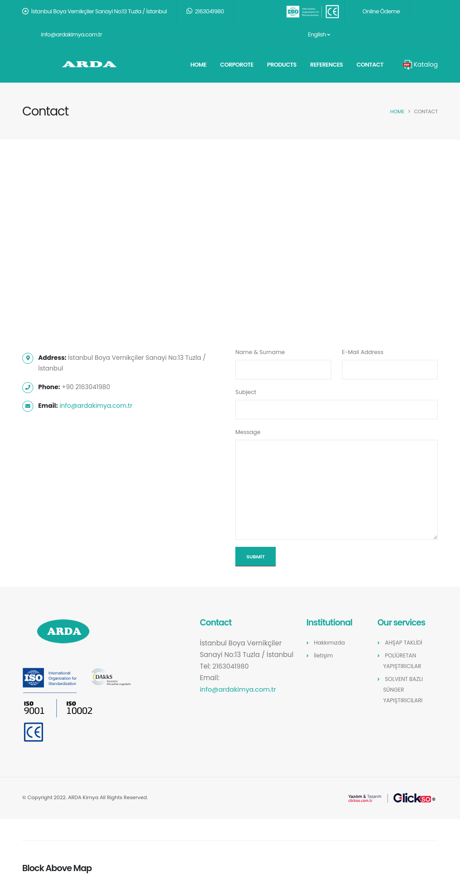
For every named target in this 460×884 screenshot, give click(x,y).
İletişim (323, 655)
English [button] (318, 34)
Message (248, 432)
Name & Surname (260, 352)
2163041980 (205, 11)
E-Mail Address (362, 352)
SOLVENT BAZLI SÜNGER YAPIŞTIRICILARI (403, 689)
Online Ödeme (377, 11)
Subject (245, 392)
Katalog (420, 64)
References (326, 64)
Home (198, 64)
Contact (370, 64)
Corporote (237, 64)
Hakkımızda (330, 642)
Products (282, 64)
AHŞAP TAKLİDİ (404, 642)
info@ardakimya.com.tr (67, 34)
